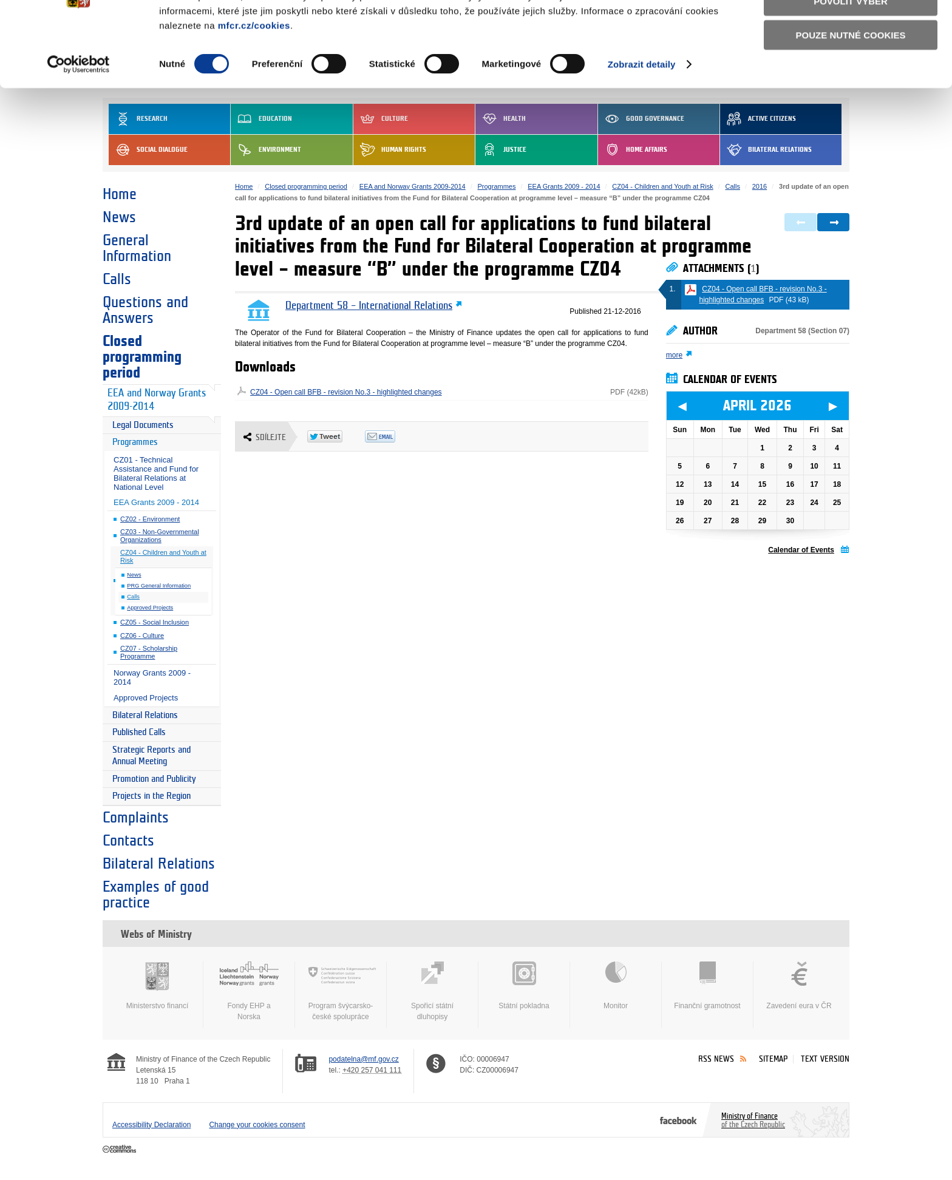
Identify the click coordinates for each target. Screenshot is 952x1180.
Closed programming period (142, 357)
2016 (759, 186)
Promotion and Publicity (154, 779)
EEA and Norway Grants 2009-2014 (156, 400)
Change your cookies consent (257, 1125)
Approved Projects (150, 608)
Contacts (128, 840)
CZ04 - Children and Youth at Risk (163, 556)
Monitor (615, 985)
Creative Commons (120, 1150)
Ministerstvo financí (157, 985)
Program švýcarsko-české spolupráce (340, 991)
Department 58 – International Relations (368, 306)
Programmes (135, 442)
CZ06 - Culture (142, 635)
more (674, 355)
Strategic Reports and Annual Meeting (151, 756)
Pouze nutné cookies (851, 98)
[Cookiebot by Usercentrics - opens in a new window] (78, 127)
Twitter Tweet (336, 436)
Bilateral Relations (145, 715)
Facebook (678, 1120)
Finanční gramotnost (707, 985)
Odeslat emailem (394, 436)
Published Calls (139, 732)
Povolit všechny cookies (850, 29)
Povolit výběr (851, 64)
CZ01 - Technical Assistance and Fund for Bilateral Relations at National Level (156, 473)
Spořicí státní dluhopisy (432, 991)
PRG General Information (159, 586)
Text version (825, 1059)
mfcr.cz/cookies (254, 88)
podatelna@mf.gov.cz (363, 1059)
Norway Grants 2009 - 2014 (152, 677)
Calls (117, 279)
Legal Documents (143, 425)
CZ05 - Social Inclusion (154, 622)
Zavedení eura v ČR (799, 985)
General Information (137, 248)
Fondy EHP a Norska (249, 991)
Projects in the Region (151, 796)
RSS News (716, 1059)
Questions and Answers (145, 310)
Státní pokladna (524, 985)
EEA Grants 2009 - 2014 (156, 502)
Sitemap (773, 1059)
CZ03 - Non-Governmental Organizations (159, 535)
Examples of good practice (156, 895)
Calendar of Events (801, 550)
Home (120, 194)
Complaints (136, 817)
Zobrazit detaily (642, 127)
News (119, 217)
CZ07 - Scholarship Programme (148, 652)
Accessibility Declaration (151, 1125)
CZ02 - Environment (150, 519)
